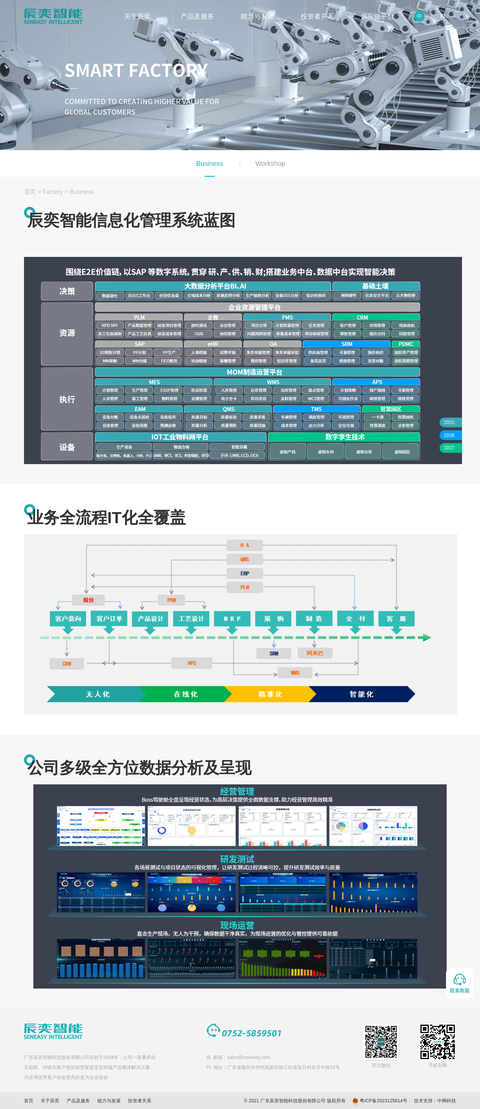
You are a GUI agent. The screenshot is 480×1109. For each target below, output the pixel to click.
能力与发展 (257, 16)
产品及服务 (197, 16)
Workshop (270, 163)
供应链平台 (377, 16)
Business (209, 163)
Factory (53, 192)
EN (444, 16)
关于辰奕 (137, 16)
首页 (30, 192)
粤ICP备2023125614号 (383, 1100)
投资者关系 (317, 16)
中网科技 (446, 1100)
